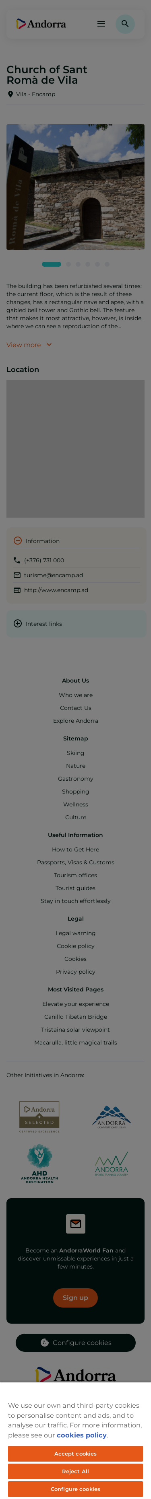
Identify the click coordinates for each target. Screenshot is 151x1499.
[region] (75, 1440)
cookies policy (82, 1435)
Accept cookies (75, 1453)
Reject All (75, 1471)
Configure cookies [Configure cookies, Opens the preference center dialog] (75, 1489)
